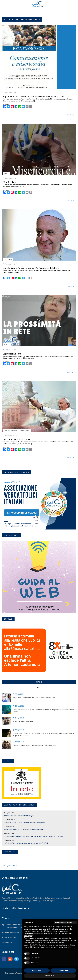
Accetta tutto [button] (63, 970)
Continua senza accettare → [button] (65, 922)
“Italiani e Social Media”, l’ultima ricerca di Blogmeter (24, 822)
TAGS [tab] (39, 687)
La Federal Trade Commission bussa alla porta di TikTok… (27, 843)
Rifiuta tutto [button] (36, 970)
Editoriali (8, 259)
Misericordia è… (10, 182)
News (6, 173)
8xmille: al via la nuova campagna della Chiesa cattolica (34, 745)
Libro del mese (10, 88)
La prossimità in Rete (12, 353)
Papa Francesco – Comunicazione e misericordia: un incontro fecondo (33, 96)
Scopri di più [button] (50, 975)
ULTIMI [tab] (39, 682)
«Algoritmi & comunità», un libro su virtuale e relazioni (34, 697)
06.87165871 (10, 937)
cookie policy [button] (28, 936)
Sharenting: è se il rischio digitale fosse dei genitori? (24, 829)
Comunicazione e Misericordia (17, 431)
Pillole (7, 345)
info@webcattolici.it (13, 932)
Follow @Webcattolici (9, 866)
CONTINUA (71, 115)
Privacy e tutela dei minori (23, 721)
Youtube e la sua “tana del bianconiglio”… (20, 815)
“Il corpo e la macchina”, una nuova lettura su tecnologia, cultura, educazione (33, 836)
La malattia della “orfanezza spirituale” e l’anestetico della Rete (31, 268)
